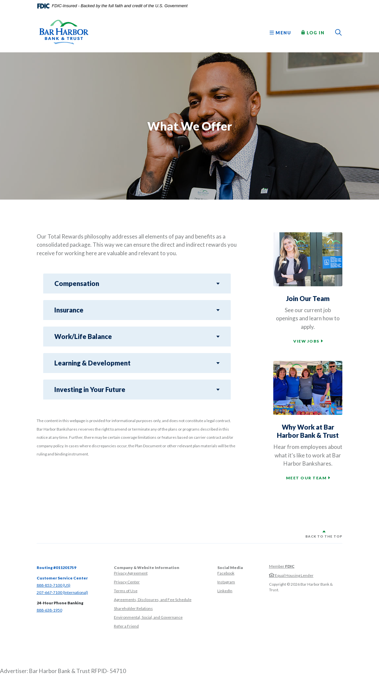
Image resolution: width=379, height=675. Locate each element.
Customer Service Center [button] (62, 578)
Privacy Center (127, 581)
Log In (312, 32)
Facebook (225, 573)
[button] (137, 283)
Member (282, 566)
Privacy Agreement (131, 573)
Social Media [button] (230, 567)
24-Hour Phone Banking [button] (60, 602)
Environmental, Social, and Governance (148, 617)
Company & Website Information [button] (146, 567)
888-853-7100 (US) (53, 585)
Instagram (226, 581)
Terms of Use (125, 590)
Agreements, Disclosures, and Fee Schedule (152, 599)
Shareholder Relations (133, 608)
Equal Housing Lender (291, 575)
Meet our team (306, 477)
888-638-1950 (49, 610)
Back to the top (323, 536)
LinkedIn (224, 590)
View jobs (306, 341)
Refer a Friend (126, 626)
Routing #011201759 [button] (56, 567)
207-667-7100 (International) (62, 592)
